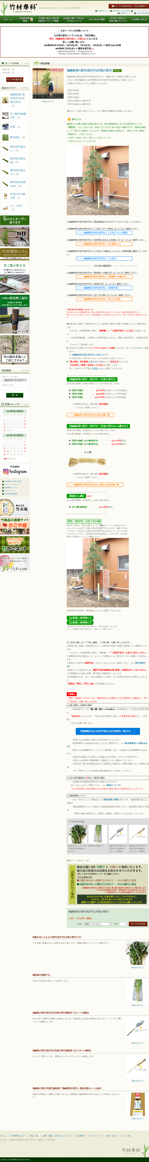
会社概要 (80, 1136)
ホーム (3, 1136)
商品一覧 (34, 1136)
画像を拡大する (48, 100)
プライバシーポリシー (141, 11)
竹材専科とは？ (103, 11)
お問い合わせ (112, 1136)
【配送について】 (113, 785)
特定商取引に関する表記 (121, 11)
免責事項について (126, 13)
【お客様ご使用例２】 (80, 622)
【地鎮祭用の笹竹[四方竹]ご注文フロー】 (90, 355)
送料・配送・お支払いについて (57, 1136)
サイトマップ (9, 491)
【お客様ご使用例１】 (80, 618)
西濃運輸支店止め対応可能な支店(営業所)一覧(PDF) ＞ (107, 731)
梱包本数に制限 (111, 799)
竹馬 (12, 126)
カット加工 (16, 205)
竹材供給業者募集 (143, 13)
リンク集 (126, 1136)
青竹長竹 (15, 137)
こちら (138, 348)
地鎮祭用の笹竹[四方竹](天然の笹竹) (17, 98)
